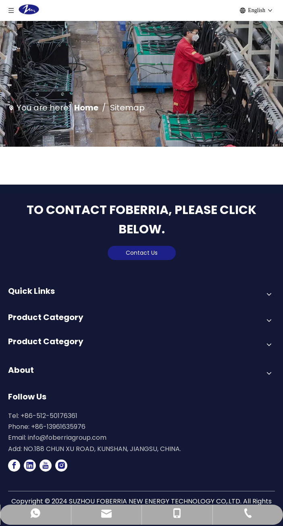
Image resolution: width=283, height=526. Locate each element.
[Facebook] (14, 465)
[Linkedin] (30, 465)
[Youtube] (46, 465)
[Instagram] (61, 465)
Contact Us (142, 253)
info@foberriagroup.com (67, 437)
